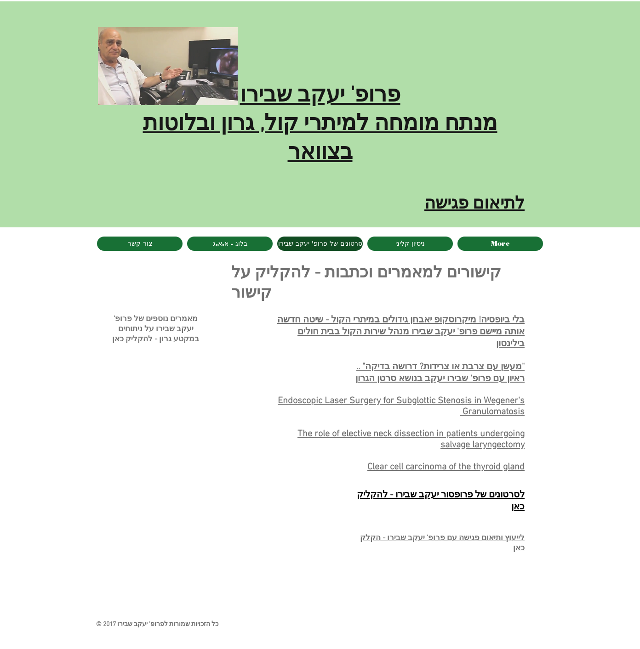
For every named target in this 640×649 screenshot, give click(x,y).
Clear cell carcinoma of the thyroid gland (446, 467)
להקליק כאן (132, 339)
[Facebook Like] (171, 597)
